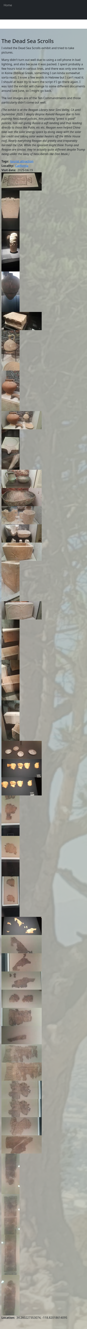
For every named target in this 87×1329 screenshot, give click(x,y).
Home (8, 5)
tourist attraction (21, 161)
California (21, 166)
